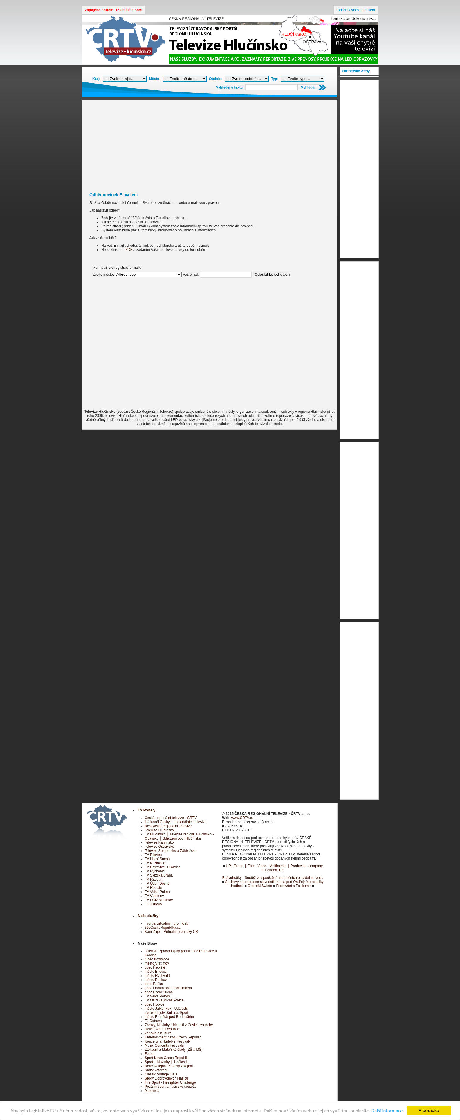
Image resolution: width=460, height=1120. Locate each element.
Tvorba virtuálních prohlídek (166, 923)
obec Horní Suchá (159, 992)
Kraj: (96, 79)
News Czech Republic (162, 1029)
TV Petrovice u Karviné (163, 867)
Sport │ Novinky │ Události (166, 1062)
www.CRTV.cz (242, 818)
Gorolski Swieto (260, 886)
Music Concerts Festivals (164, 1045)
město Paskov (156, 980)
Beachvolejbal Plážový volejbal (169, 1066)
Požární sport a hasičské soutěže (171, 1087)
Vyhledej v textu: (230, 87)
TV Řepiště (153, 888)
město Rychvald (157, 976)
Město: (154, 79)
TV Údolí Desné (157, 884)
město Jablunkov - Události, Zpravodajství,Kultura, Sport (166, 1010)
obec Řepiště (155, 967)
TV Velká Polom (157, 892)
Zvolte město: (103, 275)
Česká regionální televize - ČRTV (171, 818)
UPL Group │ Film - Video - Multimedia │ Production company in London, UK (274, 868)
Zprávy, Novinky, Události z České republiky (179, 1025)
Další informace (387, 1111)
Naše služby (148, 916)
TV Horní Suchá (157, 859)
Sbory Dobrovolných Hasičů (166, 1078)
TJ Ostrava (153, 904)
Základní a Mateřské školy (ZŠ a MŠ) (173, 1050)
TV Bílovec (153, 855)
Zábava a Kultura (158, 1033)
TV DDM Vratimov (159, 900)
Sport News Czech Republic (166, 1058)
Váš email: (191, 275)
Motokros (152, 1091)
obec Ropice (154, 1004)
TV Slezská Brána (159, 875)
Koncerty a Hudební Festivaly (168, 1041)
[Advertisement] (209, 144)
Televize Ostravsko (159, 847)
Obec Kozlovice (157, 959)
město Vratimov (157, 963)
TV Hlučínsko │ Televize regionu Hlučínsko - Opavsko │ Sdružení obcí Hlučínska (179, 836)
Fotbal (149, 1054)
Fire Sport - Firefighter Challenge (170, 1082)
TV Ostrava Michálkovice (164, 1000)
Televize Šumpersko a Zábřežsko (171, 851)
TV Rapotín (154, 879)
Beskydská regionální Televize (168, 826)
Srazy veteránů (156, 1070)
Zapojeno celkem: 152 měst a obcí (113, 10)
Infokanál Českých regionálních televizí (175, 822)
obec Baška (154, 984)
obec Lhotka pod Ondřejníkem (168, 988)
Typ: (274, 79)
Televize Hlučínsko (159, 830)
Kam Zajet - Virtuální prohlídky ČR (171, 932)
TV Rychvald (155, 871)
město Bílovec (156, 972)
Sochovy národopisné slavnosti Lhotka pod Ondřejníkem (269, 882)
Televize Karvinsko (159, 842)
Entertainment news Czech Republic (173, 1037)
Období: (215, 79)
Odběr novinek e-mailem (355, 10)
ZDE (129, 250)
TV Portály (146, 810)
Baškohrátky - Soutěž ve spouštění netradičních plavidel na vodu (272, 878)
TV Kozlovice (155, 863)
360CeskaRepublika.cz (163, 928)
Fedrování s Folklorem (293, 886)
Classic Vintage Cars (161, 1074)
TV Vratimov (154, 896)
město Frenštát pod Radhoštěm (169, 1017)
